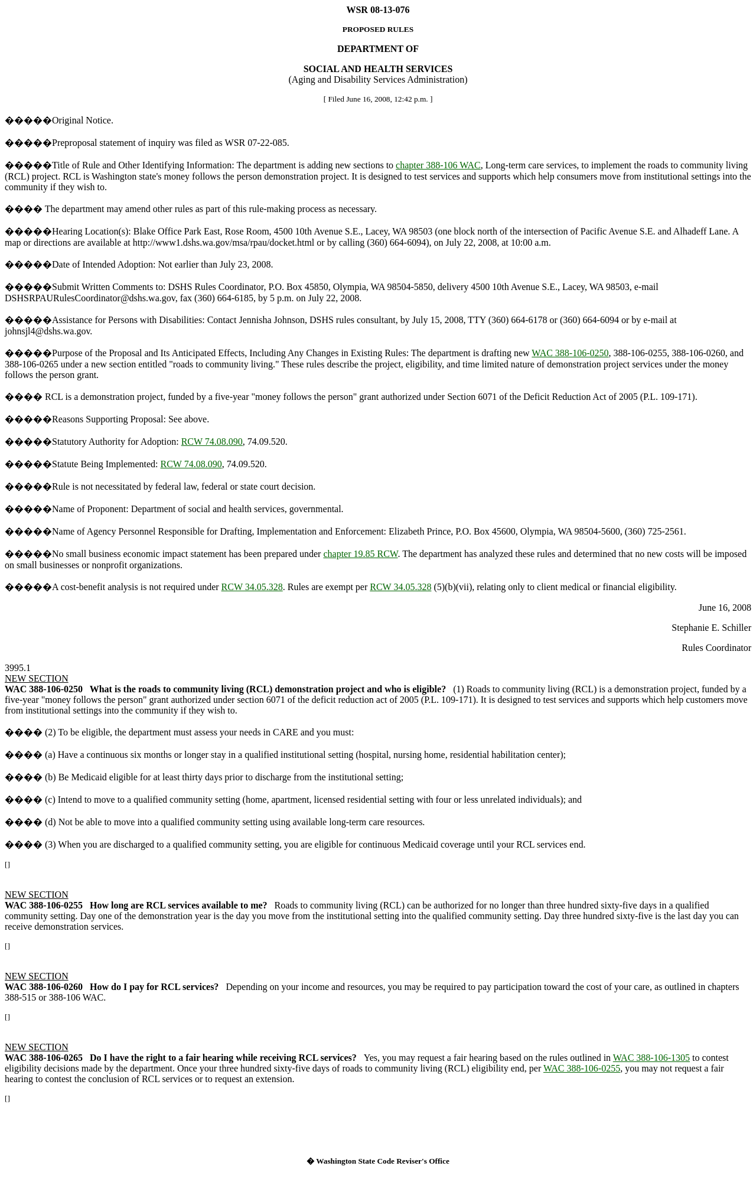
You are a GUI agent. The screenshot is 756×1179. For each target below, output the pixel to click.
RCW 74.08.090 (212, 442)
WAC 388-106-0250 (570, 353)
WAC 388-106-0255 (581, 1068)
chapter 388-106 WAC (438, 165)
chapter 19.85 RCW (360, 554)
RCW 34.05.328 (252, 587)
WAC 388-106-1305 (651, 1058)
